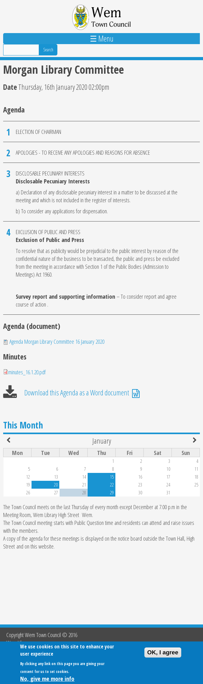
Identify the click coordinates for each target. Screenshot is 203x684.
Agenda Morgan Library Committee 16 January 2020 (56, 341)
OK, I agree (162, 655)
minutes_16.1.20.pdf (27, 372)
